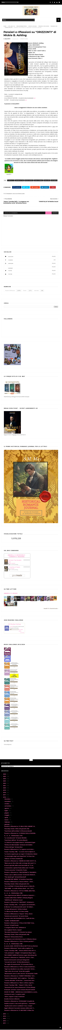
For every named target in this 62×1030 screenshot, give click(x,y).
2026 (4, 774)
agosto (6, 808)
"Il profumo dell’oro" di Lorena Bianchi (15, 840)
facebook (55, 213)
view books (22, 632)
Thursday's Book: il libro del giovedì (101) (16, 884)
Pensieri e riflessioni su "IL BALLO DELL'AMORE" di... (20, 826)
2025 (4, 776)
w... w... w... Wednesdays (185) (13, 944)
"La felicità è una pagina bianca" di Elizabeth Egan (19, 843)
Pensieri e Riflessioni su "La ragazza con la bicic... (19, 849)
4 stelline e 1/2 (11, 26)
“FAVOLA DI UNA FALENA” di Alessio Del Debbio (18, 845)
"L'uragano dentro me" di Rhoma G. (15, 928)
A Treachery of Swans (14, 567)
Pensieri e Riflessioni (43, 26)
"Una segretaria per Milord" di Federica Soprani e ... (20, 895)
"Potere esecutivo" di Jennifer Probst (15, 870)
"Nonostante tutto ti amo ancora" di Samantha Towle (20, 974)
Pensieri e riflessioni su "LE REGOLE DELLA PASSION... (20, 833)
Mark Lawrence (12, 563)
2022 (4, 783)
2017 (4, 795)
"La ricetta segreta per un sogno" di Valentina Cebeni (20, 854)
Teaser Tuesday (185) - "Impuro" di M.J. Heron (18, 985)
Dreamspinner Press (21, 26)
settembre (7, 806)
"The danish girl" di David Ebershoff (15, 877)
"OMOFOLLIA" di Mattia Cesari (13, 900)
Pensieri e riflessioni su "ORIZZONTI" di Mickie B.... (19, 902)
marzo (6, 820)
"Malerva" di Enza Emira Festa (13, 937)
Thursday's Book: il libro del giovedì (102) (16, 829)
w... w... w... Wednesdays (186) (13, 893)
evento (24, 291)
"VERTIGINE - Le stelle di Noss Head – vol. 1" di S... (19, 889)
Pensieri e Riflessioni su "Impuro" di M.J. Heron (18, 914)
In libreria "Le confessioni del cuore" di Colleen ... (19, 907)
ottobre (7, 804)
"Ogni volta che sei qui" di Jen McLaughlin (17, 971)
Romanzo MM (54, 26)
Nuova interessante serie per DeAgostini (16, 960)
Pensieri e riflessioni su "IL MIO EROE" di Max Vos (19, 1010)
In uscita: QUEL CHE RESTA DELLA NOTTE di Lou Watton (21, 946)
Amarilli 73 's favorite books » (51, 608)
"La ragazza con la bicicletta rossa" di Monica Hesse (20, 939)
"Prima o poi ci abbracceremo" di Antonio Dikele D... (20, 875)
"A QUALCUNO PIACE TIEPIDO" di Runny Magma (18, 898)
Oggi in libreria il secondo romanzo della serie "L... (19, 1008)
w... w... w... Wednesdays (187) (13, 836)
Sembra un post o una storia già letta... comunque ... (20, 1004)
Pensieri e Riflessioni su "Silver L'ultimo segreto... (19, 983)
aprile (6, 818)
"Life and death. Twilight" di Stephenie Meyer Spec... (20, 953)
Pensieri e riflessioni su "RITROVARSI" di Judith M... (19, 1001)
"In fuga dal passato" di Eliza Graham (15, 909)
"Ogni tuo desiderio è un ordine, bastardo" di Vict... (19, 969)
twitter (30, 270)
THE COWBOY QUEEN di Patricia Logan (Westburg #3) (20, 955)
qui (34, 98)
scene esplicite (8, 27)
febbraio (7, 822)
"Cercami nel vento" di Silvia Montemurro (17, 962)
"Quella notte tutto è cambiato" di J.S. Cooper (18, 1006)
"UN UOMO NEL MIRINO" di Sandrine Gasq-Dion (18, 879)
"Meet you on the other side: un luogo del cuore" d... (20, 863)
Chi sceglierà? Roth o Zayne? (13, 930)
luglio (6, 811)
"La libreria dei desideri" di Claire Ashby (16, 912)
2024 (4, 779)
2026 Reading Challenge (14, 624)
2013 (4, 1019)
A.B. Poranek (11, 568)
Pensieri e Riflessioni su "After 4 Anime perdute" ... (19, 941)
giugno (6, 813)
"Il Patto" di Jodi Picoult (11, 925)
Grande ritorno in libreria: (12, 999)
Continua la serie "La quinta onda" (14, 994)
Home (4, 26)
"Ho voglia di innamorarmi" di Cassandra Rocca (18, 964)
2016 (4, 797)
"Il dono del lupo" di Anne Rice (13, 847)
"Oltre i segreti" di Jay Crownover (14, 997)
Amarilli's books (11, 593)
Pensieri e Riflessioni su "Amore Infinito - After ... (19, 882)
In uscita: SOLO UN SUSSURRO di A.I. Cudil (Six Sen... (19, 918)
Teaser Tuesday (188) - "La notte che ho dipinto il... (20, 852)
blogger (48, 213)
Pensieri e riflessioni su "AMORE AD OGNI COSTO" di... (20, 861)
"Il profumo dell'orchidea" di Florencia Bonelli (18, 831)
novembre (7, 801)
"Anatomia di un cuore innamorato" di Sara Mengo (19, 987)
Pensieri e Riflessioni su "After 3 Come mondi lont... (20, 967)
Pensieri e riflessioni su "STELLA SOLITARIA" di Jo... (19, 923)
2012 (4, 1021)
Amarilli (11, 626)
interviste (36, 291)
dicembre (7, 799)
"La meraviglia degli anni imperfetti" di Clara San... (19, 856)
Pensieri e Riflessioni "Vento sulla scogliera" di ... (19, 948)
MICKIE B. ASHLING (32, 26)
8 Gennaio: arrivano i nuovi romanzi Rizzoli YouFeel (19, 990)
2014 (4, 1016)
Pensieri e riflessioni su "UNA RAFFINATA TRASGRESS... (20, 872)
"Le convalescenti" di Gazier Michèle (15, 838)
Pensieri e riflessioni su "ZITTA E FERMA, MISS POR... (20, 891)
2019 (4, 790)
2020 (4, 788)
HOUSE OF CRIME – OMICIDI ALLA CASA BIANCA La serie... (21, 992)
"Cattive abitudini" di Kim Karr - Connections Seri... (19, 981)
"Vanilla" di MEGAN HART (11, 921)
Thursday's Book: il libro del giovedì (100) (16, 935)
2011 (4, 1023)
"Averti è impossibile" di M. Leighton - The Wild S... (19, 978)
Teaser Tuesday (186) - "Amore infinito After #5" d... (20, 951)
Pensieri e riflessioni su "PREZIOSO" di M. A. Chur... (19, 958)
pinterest (30, 267)
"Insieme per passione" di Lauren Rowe (16, 916)
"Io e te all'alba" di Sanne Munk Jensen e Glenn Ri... (19, 886)
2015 (4, 1014)
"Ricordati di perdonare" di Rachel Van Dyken (18, 932)
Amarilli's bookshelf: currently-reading (17, 556)
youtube (30, 274)
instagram (30, 263)
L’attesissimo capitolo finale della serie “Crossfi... (19, 868)
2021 (4, 786)
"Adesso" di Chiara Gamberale (13, 859)
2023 (4, 781)
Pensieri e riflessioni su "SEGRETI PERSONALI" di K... (19, 976)
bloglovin (30, 256)
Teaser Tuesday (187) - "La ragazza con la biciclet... (20, 905)
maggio (7, 815)
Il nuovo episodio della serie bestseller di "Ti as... (19, 866)
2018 (4, 793)
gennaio (7, 824)
